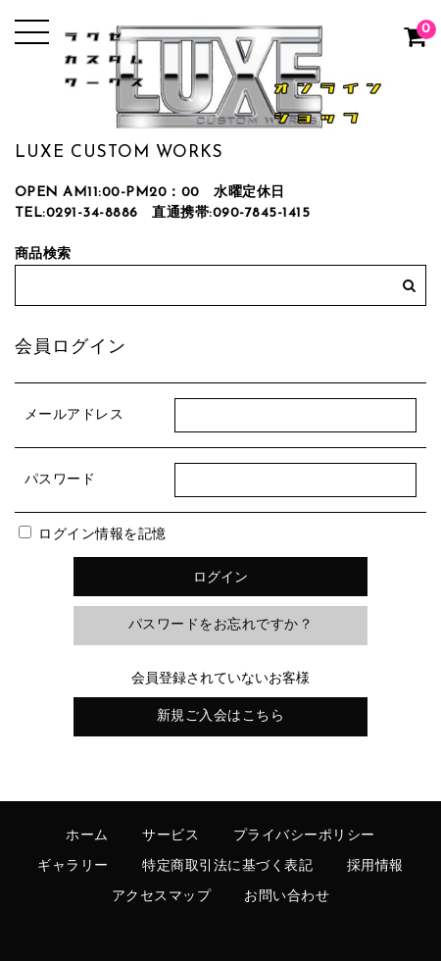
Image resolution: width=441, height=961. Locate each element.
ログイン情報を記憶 (93, 535)
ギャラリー (73, 866)
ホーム (87, 836)
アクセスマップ (162, 896)
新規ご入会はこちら (221, 716)
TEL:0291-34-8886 (76, 213)
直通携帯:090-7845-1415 (231, 213)
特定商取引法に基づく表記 (227, 866)
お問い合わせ (286, 896)
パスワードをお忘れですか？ (221, 625)
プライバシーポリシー (304, 836)
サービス (170, 836)
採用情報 (375, 866)
